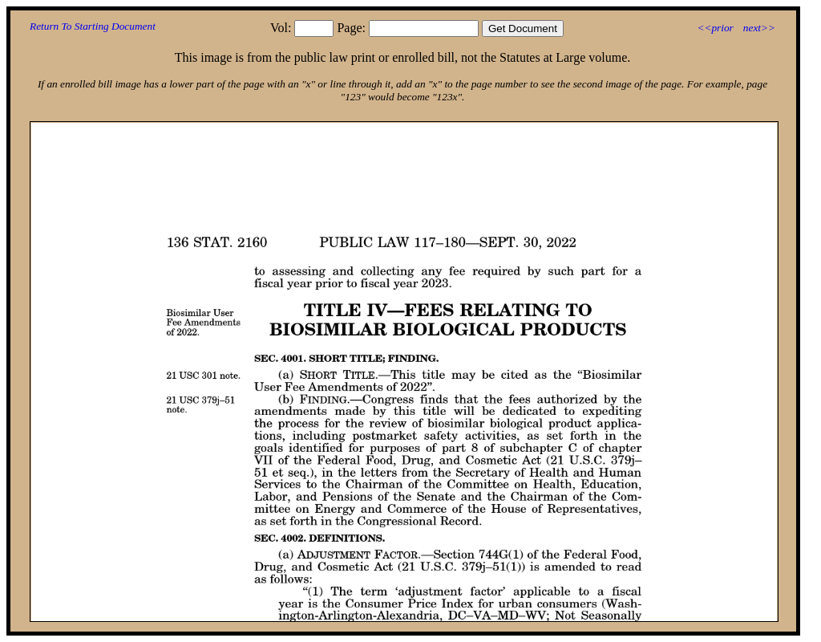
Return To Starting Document (93, 26)
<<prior (715, 28)
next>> (759, 28)
